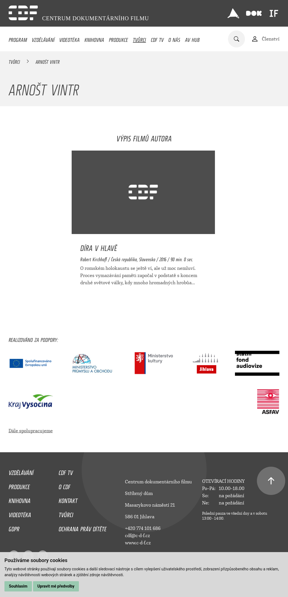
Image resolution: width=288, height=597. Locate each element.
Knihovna (94, 38)
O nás (174, 38)
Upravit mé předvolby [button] (55, 586)
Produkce (118, 38)
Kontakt (68, 499)
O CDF (64, 485)
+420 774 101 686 (143, 528)
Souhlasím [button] (18, 586)
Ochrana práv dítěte (82, 528)
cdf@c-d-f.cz (137, 535)
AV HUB (192, 38)
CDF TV (157, 38)
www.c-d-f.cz (138, 542)
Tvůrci (139, 38)
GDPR (14, 528)
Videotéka (69, 38)
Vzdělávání (43, 38)
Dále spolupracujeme (31, 430)
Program (18, 38)
